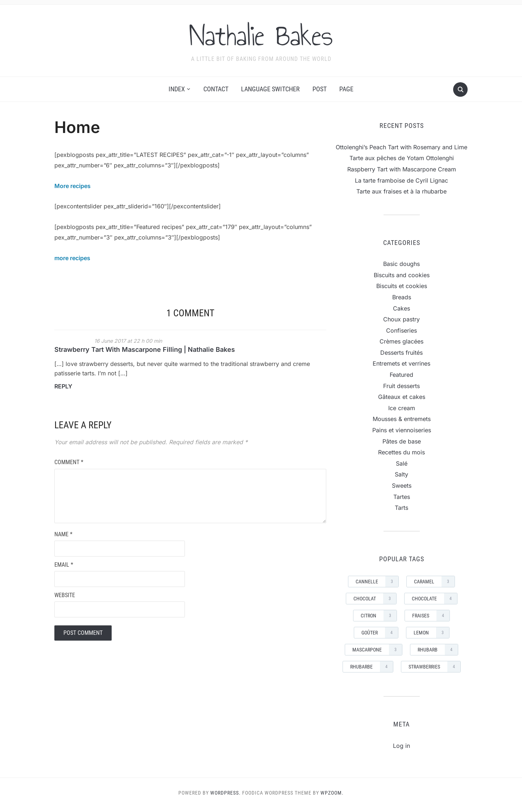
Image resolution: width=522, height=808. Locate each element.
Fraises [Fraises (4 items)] (431, 615)
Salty (401, 474)
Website (64, 595)
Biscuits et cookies (401, 286)
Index (177, 89)
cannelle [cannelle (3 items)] (377, 581)
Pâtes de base (401, 441)
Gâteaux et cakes (401, 396)
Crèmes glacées (401, 341)
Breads (401, 297)
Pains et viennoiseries (401, 430)
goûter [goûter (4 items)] (379, 632)
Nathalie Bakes (261, 36)
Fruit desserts (401, 386)
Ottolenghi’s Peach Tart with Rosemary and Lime (401, 147)
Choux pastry (401, 319)
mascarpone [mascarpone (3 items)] (377, 649)
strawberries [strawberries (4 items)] (434, 666)
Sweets (401, 485)
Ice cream (401, 408)
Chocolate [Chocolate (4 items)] (434, 598)
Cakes (401, 308)
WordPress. (225, 793)
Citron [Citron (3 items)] (379, 615)
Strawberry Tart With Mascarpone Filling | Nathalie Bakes (144, 349)
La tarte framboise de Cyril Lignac (401, 180)
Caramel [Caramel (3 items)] (434, 581)
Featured (401, 374)
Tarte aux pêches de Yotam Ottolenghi (401, 158)
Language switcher (270, 89)
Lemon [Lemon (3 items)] (431, 632)
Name (63, 534)
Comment (68, 462)
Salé (401, 463)
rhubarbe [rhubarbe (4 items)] (371, 666)
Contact (215, 89)
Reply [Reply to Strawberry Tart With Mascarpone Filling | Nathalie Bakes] (63, 386)
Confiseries (401, 330)
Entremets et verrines (401, 363)
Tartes (401, 496)
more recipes (72, 258)
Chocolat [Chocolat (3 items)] (374, 598)
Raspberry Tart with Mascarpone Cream (401, 169)
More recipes (72, 185)
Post (319, 89)
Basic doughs (401, 263)
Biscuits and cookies (402, 275)
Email (63, 564)
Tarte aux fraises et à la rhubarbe (401, 191)
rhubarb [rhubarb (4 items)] (438, 649)
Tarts (401, 507)
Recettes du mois (401, 452)
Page (346, 89)
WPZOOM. (332, 793)
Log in (401, 745)
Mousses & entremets (402, 418)
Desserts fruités (401, 352)
